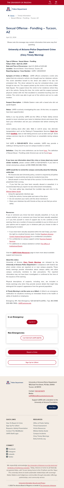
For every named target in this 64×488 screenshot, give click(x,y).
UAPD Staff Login (12, 434)
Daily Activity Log (39, 439)
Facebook (11, 449)
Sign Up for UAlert (32, 362)
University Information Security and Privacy (32, 483)
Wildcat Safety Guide (13, 192)
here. (45, 151)
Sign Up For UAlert (12, 426)
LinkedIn (11, 454)
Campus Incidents (39, 434)
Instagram (11, 452)
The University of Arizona (48, 485)
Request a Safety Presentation (17, 428)
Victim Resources (39, 428)
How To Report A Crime (14, 423)
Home (12, 16)
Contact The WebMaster (14, 431)
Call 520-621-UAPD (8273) (32, 338)
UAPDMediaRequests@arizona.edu (41, 396)
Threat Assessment (40, 426)
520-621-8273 (40, 391)
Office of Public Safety (41, 423)
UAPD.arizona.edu (24, 303)
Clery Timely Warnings (41, 436)
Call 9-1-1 (32, 322)
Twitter (10, 457)
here (50, 153)
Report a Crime (32, 352)
